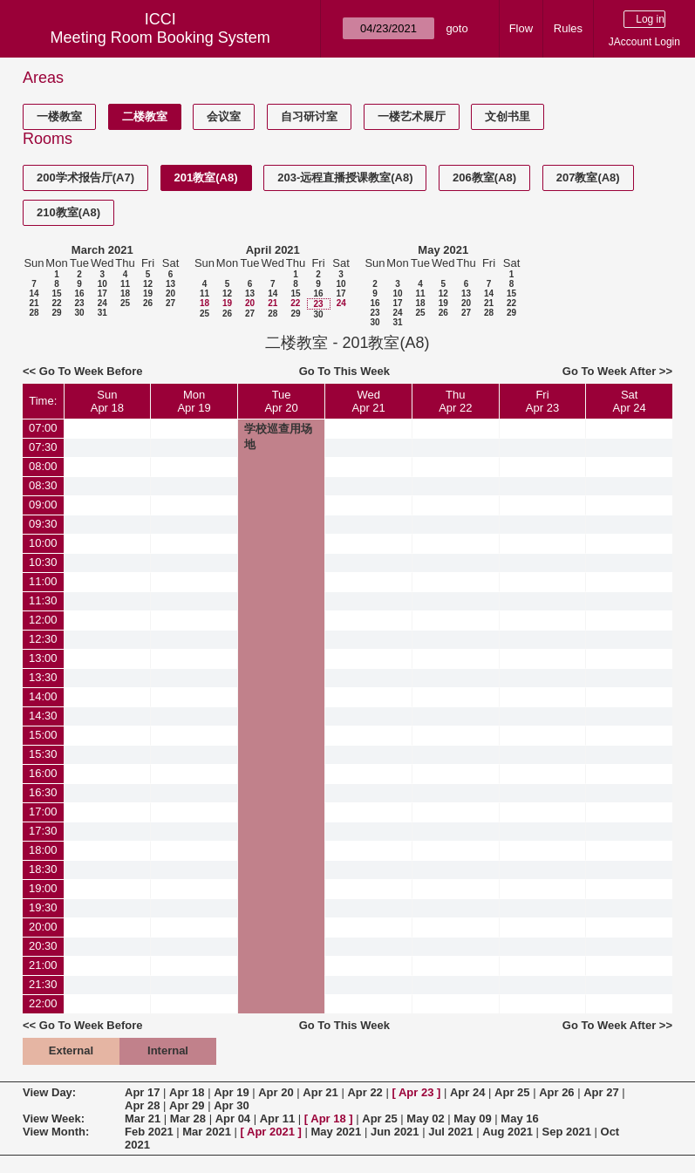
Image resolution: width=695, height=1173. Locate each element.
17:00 (43, 811)
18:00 (43, 849)
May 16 (519, 1118)
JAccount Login (644, 42)
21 (33, 303)
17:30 (43, 830)
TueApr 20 (280, 401)
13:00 (43, 658)
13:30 (43, 677)
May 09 (472, 1118)
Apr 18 (186, 1092)
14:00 (43, 696)
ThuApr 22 (455, 401)
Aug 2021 (507, 1131)
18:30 (43, 869)
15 (56, 293)
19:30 (43, 907)
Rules (568, 28)
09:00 (43, 504)
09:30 (43, 523)
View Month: (56, 1131)
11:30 (43, 600)
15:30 (43, 753)
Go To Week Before (91, 371)
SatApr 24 (628, 401)
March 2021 (102, 249)
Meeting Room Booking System (160, 37)
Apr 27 (600, 1092)
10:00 (43, 542)
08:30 (43, 485)
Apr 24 (467, 1092)
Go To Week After (609, 371)
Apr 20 (275, 1092)
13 (170, 284)
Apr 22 (364, 1092)
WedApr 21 (368, 401)
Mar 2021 (206, 1131)
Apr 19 (231, 1092)
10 (102, 284)
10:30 (43, 562)
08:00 (43, 466)
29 (56, 312)
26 (148, 303)
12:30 (43, 638)
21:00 (43, 965)
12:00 (43, 619)
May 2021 (443, 249)
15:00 (43, 734)
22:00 (43, 1003)
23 (79, 303)
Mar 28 (188, 1118)
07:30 (43, 447)
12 (148, 284)
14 (33, 293)
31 (102, 312)
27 (170, 303)
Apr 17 (142, 1092)
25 (125, 303)
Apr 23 (416, 1092)
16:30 (43, 792)
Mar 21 (142, 1118)
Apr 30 (231, 1105)
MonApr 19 (193, 401)
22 (56, 303)
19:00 (43, 888)
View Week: (54, 1118)
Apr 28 (142, 1105)
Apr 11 (277, 1118)
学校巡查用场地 (278, 436)
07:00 (43, 427)
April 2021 (273, 249)
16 (79, 293)
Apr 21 (320, 1092)
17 (102, 293)
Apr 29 (186, 1105)
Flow (521, 28)
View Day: (49, 1092)
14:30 (43, 715)
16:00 (43, 773)
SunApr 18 (107, 401)
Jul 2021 (450, 1131)
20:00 (43, 926)
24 (102, 303)
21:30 (43, 984)
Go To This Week (344, 371)
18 (125, 293)
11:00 (43, 581)
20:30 (43, 945)
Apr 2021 (271, 1131)
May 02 (425, 1118)
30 (79, 312)
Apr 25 (511, 1092)
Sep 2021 (566, 1131)
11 (125, 284)
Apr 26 (556, 1092)
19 (148, 293)
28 (33, 312)
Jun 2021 (395, 1131)
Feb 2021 (149, 1131)
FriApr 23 (542, 401)
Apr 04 (232, 1118)
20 (170, 293)
